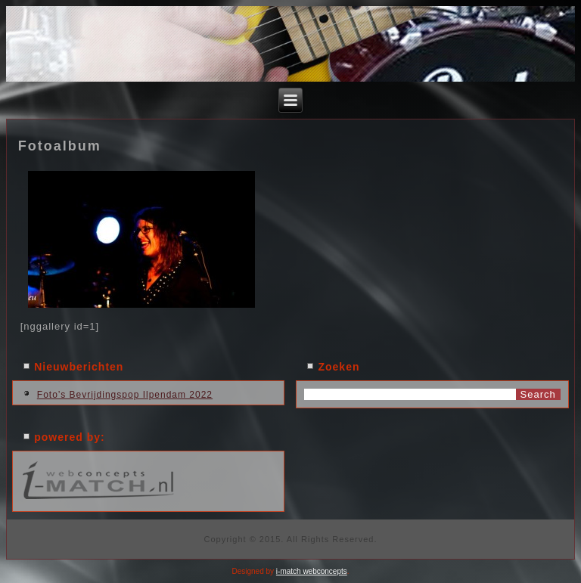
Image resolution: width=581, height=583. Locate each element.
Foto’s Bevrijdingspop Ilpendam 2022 (125, 394)
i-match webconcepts (311, 571)
